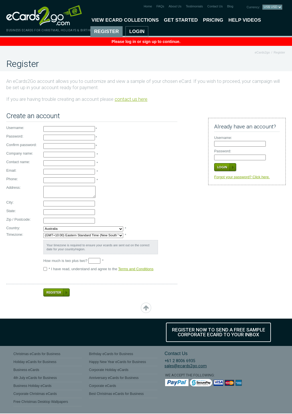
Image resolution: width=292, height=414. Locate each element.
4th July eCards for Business (35, 379)
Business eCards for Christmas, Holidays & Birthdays (52, 30)
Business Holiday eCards (32, 387)
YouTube (61, 332)
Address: (13, 188)
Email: (11, 171)
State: (11, 211)
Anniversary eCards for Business (114, 379)
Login (137, 31)
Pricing (213, 20)
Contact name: (18, 162)
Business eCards (26, 371)
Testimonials (194, 6)
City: (10, 202)
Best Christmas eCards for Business (116, 395)
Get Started (181, 20)
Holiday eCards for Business (34, 363)
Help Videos (244, 20)
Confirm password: (21, 145)
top (146, 308)
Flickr (80, 332)
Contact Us (215, 6)
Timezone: (14, 235)
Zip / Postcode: (18, 220)
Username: (223, 138)
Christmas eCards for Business (36, 354)
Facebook (21, 332)
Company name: (19, 153)
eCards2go (262, 52)
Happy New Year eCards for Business (117, 363)
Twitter (41, 332)
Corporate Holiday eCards (108, 371)
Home (148, 6)
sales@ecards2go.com (186, 366)
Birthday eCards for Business (111, 354)
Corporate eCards (102, 387)
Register (106, 31)
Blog (230, 6)
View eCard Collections (125, 20)
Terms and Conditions (135, 269)
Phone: (12, 179)
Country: (13, 228)
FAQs (160, 6)
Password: (222, 151)
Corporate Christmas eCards (35, 395)
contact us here (131, 99)
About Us (175, 6)
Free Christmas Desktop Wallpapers (40, 403)
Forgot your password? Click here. (242, 177)
